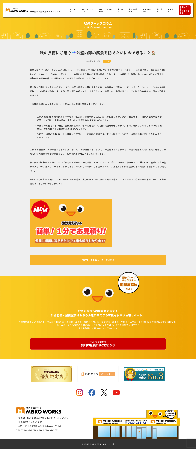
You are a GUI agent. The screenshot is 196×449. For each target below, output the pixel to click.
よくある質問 (147, 10)
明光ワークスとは (88, 10)
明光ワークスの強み (105, 10)
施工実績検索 (133, 10)
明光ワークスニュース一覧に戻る (98, 260)
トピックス (73, 10)
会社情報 (159, 10)
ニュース (61, 10)
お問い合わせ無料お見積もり (184, 10)
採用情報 (170, 10)
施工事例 (120, 10)
